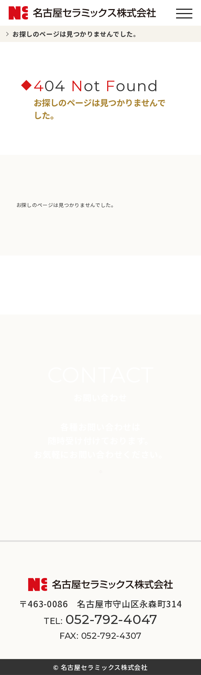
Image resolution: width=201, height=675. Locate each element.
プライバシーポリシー (75, 559)
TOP (17, 33)
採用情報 (124, 531)
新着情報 (23, 511)
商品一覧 (23, 491)
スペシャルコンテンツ (146, 511)
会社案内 (23, 531)
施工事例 (124, 491)
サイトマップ (141, 559)
